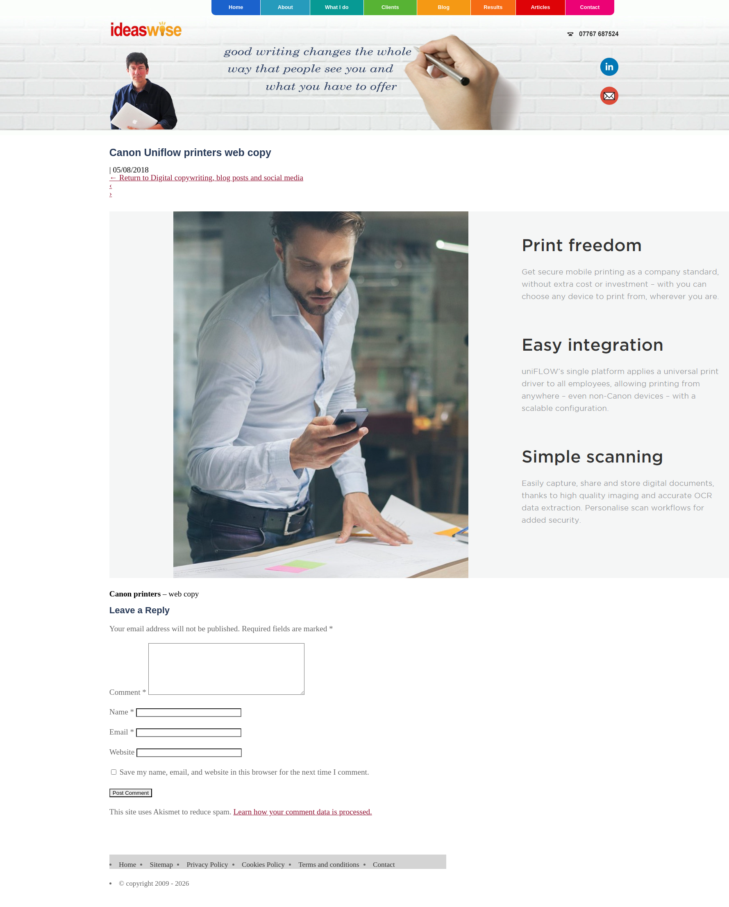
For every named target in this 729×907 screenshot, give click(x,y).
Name (121, 721)
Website (121, 761)
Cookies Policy (263, 874)
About (285, 7)
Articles (540, 7)
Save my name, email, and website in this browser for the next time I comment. (244, 782)
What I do (337, 7)
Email (121, 741)
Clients (390, 7)
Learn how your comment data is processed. (303, 821)
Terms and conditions (328, 874)
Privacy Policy (207, 874)
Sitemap (161, 874)
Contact (590, 7)
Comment (127, 702)
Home (236, 7)
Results (493, 7)
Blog (444, 7)
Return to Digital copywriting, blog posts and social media (206, 177)
